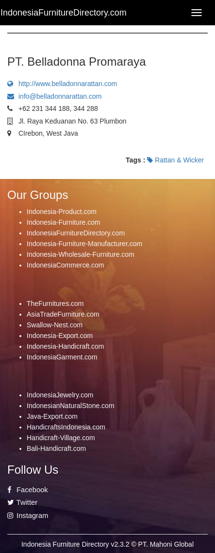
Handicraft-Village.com (61, 438)
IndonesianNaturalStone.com (71, 406)
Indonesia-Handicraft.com (65, 346)
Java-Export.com (52, 416)
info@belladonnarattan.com (54, 96)
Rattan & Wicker (175, 160)
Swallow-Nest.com (55, 325)
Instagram (27, 515)
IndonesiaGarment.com (62, 357)
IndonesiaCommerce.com (65, 265)
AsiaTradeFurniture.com (63, 314)
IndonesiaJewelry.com (60, 395)
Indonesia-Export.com (60, 335)
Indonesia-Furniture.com (63, 222)
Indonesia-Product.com (62, 211)
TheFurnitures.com (55, 303)
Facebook (27, 490)
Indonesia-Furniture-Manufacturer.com (84, 244)
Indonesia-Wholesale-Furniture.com (80, 254)
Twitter (22, 502)
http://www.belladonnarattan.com (62, 84)
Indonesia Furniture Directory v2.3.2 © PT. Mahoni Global (107, 544)
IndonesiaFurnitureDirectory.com (76, 233)
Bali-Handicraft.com (56, 448)
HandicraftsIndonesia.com (66, 427)
